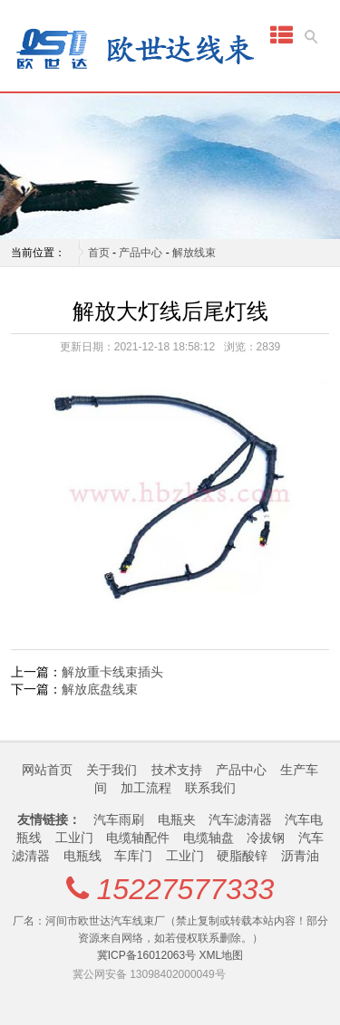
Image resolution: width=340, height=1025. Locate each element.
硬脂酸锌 (242, 855)
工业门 (74, 837)
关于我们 (111, 769)
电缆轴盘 (208, 837)
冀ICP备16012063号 (146, 955)
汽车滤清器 (240, 819)
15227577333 (186, 889)
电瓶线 (82, 855)
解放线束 (194, 252)
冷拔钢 (266, 837)
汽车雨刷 (118, 819)
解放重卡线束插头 (112, 672)
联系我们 (210, 788)
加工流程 (146, 788)
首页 (99, 252)
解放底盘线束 (100, 689)
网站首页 (47, 769)
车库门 (133, 855)
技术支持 (176, 769)
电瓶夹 (177, 819)
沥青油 (300, 855)
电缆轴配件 (138, 837)
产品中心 (140, 252)
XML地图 (221, 955)
